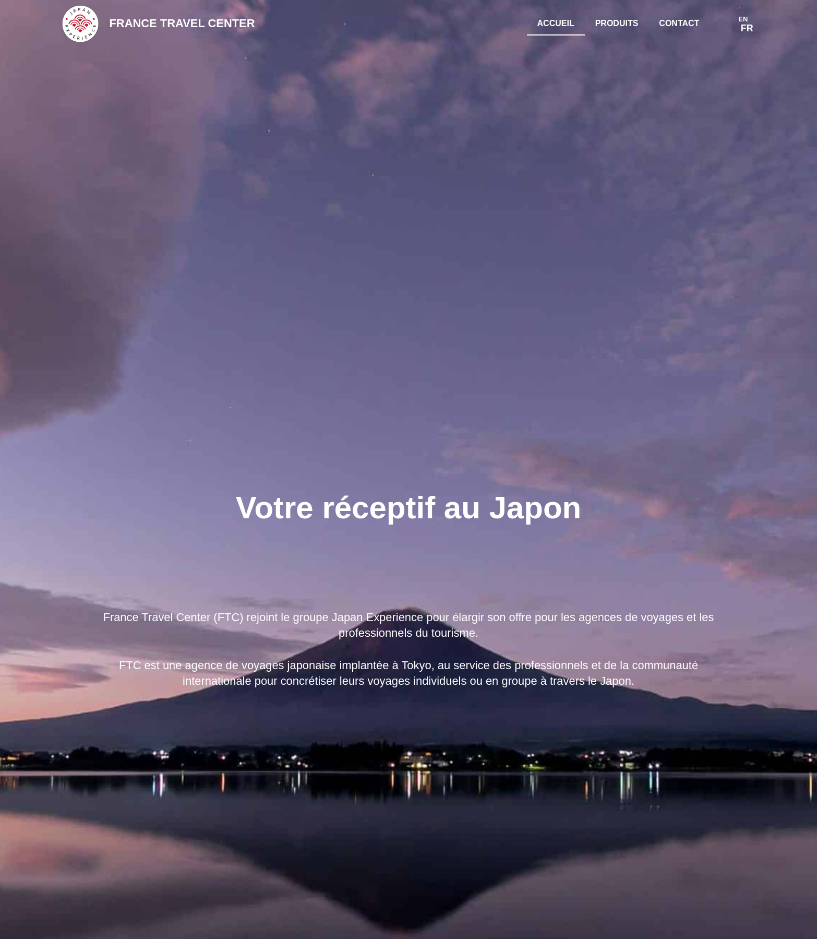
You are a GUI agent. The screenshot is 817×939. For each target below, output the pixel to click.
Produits (617, 23)
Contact (679, 23)
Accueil (555, 23)
